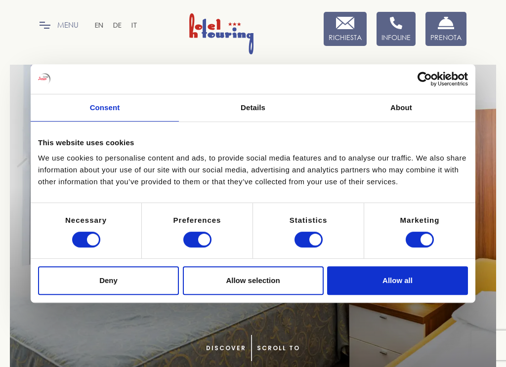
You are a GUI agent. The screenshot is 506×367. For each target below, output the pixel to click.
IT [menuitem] (134, 25)
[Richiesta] (345, 29)
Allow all (397, 280)
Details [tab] (253, 107)
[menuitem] (99, 25)
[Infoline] (396, 29)
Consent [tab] (105, 107)
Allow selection (253, 280)
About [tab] (401, 107)
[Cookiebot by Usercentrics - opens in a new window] (424, 79)
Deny (108, 280)
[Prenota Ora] (445, 29)
